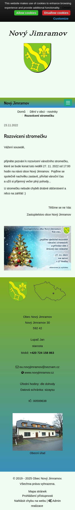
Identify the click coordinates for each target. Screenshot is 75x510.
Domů (21, 111)
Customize (60, 18)
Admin (54, 500)
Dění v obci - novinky (44, 111)
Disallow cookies (56, 12)
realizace (37, 505)
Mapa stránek (37, 491)
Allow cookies (26, 12)
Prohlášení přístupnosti (37, 495)
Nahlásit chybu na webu (30, 500)
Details (66, 7)
